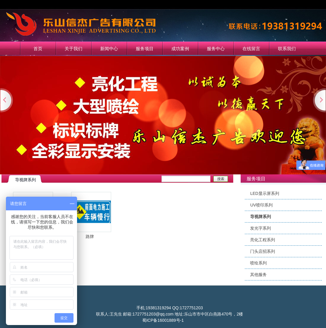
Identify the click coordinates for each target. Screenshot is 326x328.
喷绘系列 (258, 263)
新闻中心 (109, 48)
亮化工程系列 (262, 239)
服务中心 (216, 48)
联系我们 (287, 48)
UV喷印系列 (261, 205)
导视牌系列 (260, 216)
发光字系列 (260, 228)
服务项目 (145, 48)
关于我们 (73, 48)
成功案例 (180, 48)
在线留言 (251, 48)
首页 (37, 48)
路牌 (90, 236)
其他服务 (258, 274)
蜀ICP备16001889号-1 (163, 320)
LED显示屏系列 (264, 193)
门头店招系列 (262, 251)
